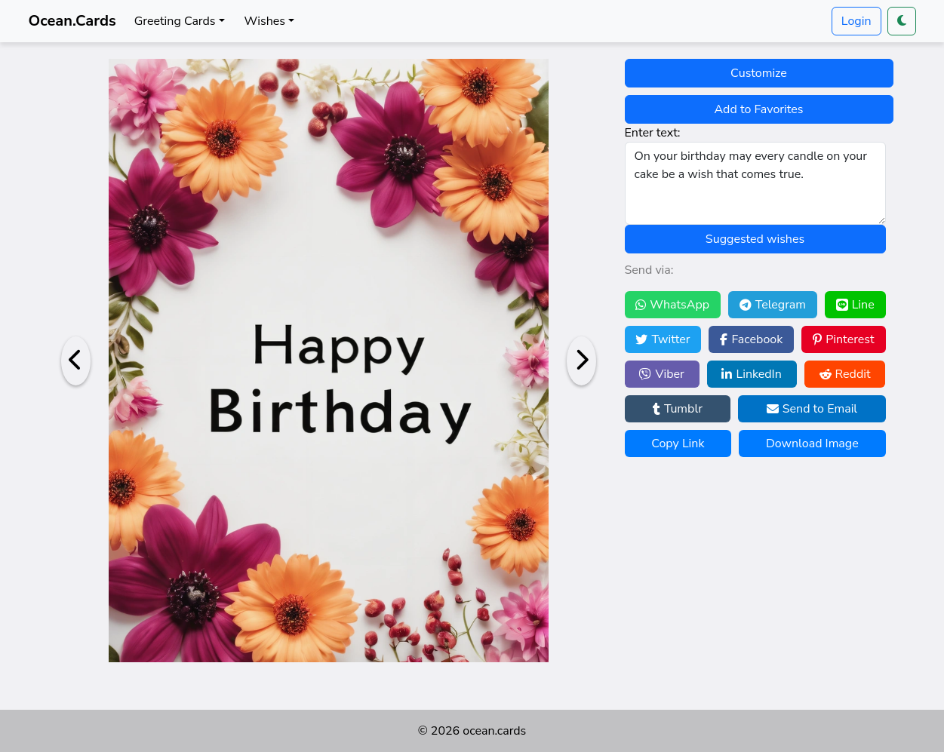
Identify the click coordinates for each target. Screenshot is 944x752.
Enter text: (653, 132)
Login (856, 21)
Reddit (845, 374)
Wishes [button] (264, 21)
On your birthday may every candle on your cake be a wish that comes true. (755, 183)
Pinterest (843, 339)
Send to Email (812, 409)
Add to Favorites (759, 109)
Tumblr (678, 409)
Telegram (773, 304)
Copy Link (677, 443)
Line (855, 304)
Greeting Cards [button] (175, 21)
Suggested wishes (755, 239)
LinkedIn (751, 374)
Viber (661, 374)
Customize (758, 73)
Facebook (751, 339)
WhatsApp (672, 304)
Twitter (662, 339)
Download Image (812, 443)
